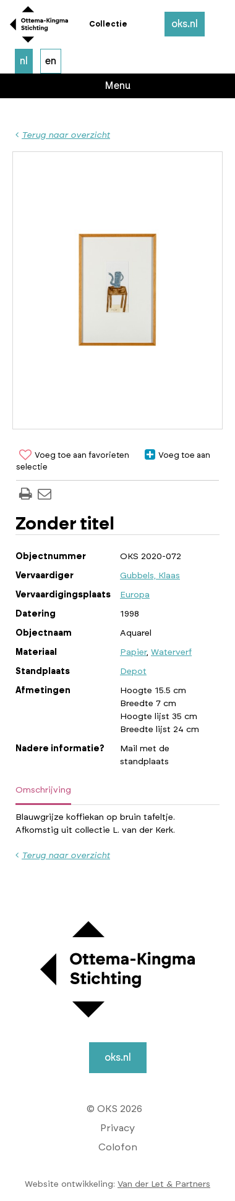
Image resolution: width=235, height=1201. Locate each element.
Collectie (108, 24)
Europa (135, 595)
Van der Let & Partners (164, 1184)
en (50, 61)
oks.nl (184, 24)
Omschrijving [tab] (43, 790)
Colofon (117, 1147)
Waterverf (171, 652)
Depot (133, 671)
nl (24, 61)
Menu (117, 86)
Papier (133, 652)
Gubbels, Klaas (150, 575)
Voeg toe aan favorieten (72, 456)
